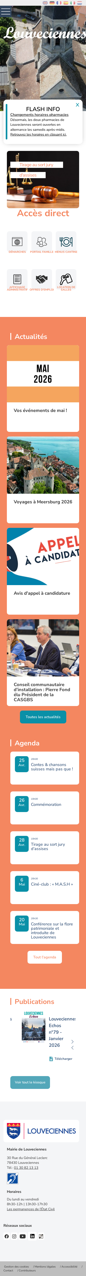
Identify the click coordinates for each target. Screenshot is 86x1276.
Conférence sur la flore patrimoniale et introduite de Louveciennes (52, 930)
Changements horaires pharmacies (39, 114)
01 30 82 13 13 (26, 1167)
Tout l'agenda (44, 957)
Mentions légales (45, 1266)
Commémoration (46, 804)
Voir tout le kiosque (30, 1082)
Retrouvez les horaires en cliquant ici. (38, 134)
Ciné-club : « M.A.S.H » (52, 884)
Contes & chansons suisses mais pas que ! (52, 767)
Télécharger (63, 1059)
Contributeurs (27, 1270)
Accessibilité (69, 1266)
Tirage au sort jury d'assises (48, 846)
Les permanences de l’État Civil (31, 1209)
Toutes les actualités (43, 717)
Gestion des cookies (16, 1266)
